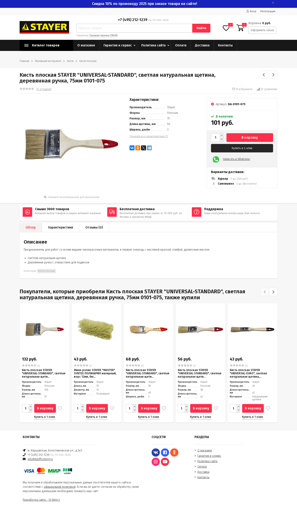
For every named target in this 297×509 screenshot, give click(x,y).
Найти (201, 28)
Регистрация (267, 11)
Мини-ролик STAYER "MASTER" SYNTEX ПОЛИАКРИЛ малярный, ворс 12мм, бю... (95, 373)
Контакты (225, 45)
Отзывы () (94, 227)
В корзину (250, 137)
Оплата (180, 45)
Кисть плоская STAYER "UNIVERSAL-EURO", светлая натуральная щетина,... (248, 373)
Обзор (31, 227)
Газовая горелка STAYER (103, 35)
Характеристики (60, 227)
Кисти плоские (88, 61)
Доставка (202, 45)
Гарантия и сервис (118, 45)
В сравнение (267, 89)
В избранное (242, 89)
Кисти (70, 61)
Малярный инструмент (48, 61)
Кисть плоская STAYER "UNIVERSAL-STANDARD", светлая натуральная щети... (43, 373)
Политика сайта (153, 45)
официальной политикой (59, 487)
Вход (251, 11)
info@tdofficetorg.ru (40, 459)
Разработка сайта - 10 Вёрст (41, 500)
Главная (24, 61)
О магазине (86, 45)
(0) (31, 365)
